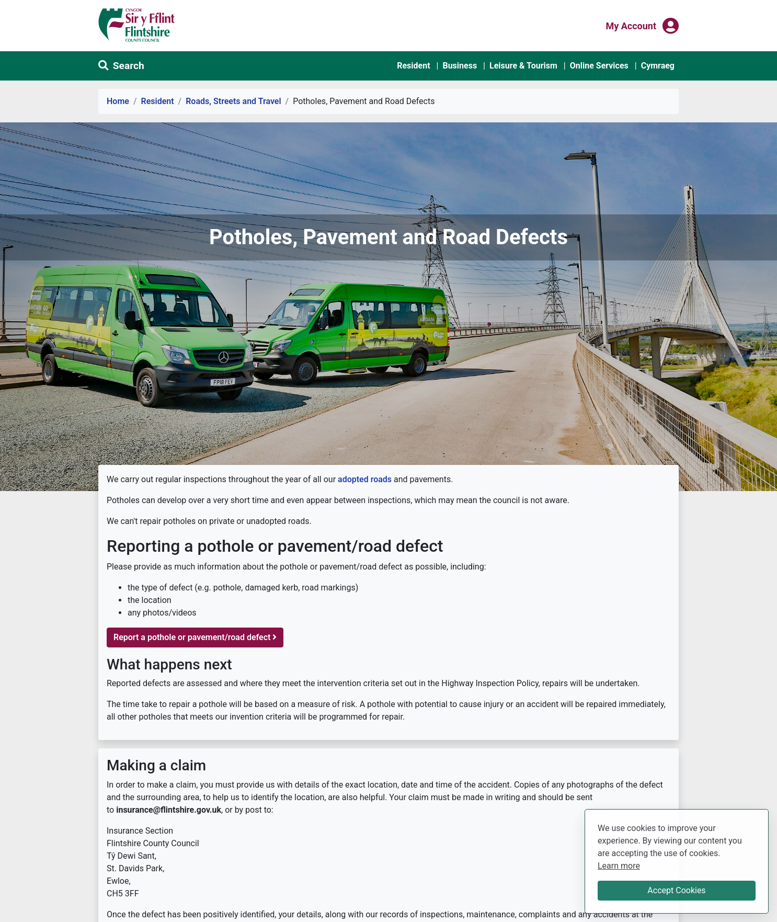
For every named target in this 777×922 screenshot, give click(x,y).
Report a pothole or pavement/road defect (195, 637)
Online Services (599, 66)
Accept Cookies (676, 890)
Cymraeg (658, 66)
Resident (413, 66)
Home (118, 101)
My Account (630, 25)
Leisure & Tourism (523, 66)
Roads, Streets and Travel (233, 101)
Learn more (619, 865)
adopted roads (365, 479)
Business (459, 66)
